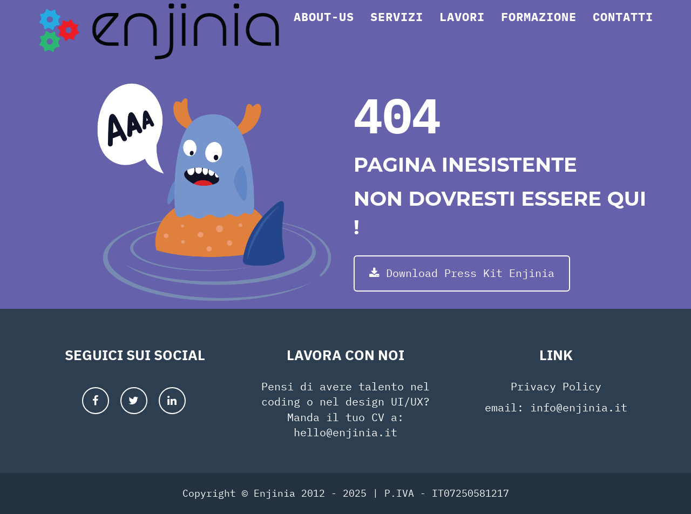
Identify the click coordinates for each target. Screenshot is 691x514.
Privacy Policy (556, 386)
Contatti (623, 30)
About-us (324, 30)
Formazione (539, 30)
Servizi (396, 30)
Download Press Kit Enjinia (461, 273)
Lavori (462, 30)
